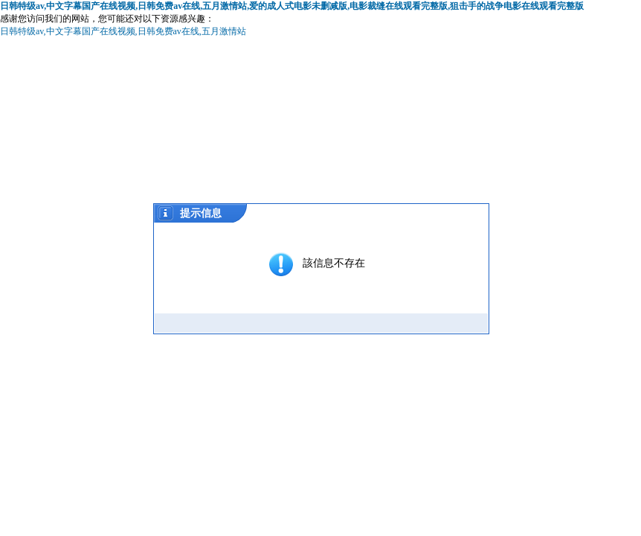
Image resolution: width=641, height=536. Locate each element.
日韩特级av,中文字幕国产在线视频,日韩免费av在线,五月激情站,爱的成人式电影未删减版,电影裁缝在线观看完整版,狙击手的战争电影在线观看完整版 (292, 6)
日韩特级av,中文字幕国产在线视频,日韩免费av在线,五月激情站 (123, 31)
